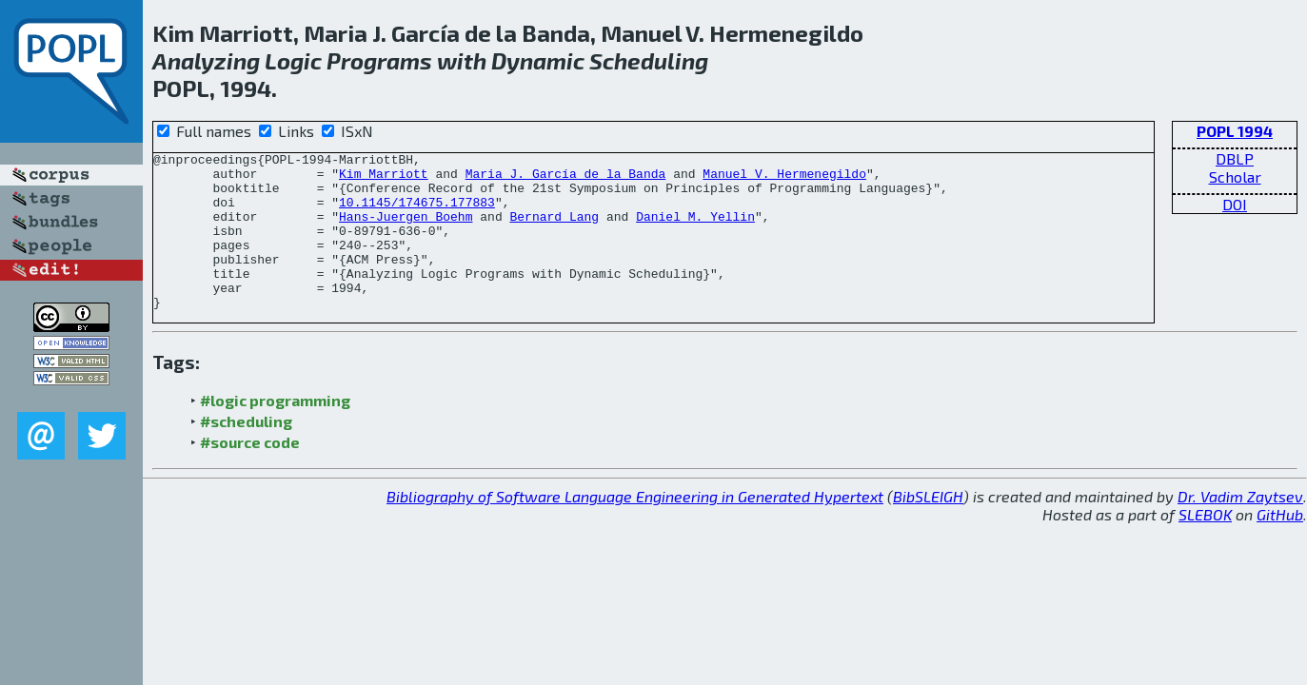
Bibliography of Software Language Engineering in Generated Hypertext (634, 528)
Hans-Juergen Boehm (405, 230)
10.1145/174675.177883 (417, 213)
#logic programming (275, 431)
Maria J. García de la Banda (565, 178)
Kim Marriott (383, 178)
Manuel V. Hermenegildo (784, 178)
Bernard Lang (554, 230)
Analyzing (206, 60)
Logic (293, 60)
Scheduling (648, 60)
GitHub (1280, 546)
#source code (250, 473)
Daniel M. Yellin (695, 230)
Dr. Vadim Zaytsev (1240, 528)
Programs (379, 60)
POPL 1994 (1235, 131)
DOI (1234, 204)
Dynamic (537, 60)
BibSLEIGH (928, 528)
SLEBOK (1205, 546)
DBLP (1235, 158)
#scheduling (246, 452)
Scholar (1235, 176)
